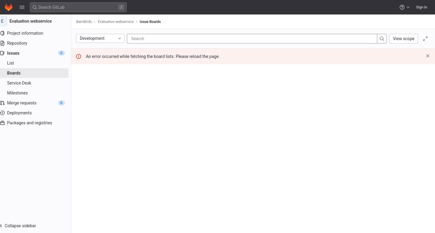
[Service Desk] (38, 83)
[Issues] (38, 53)
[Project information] (38, 33)
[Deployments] (38, 113)
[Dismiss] (427, 55)
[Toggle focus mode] (425, 38)
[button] (22, 7)
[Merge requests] (38, 103)
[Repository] (38, 43)
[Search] (173, 38)
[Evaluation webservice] (38, 21)
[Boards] (38, 73)
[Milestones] (38, 93)
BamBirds (90, 22)
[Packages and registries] (38, 123)
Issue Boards (156, 22)
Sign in (421, 7)
